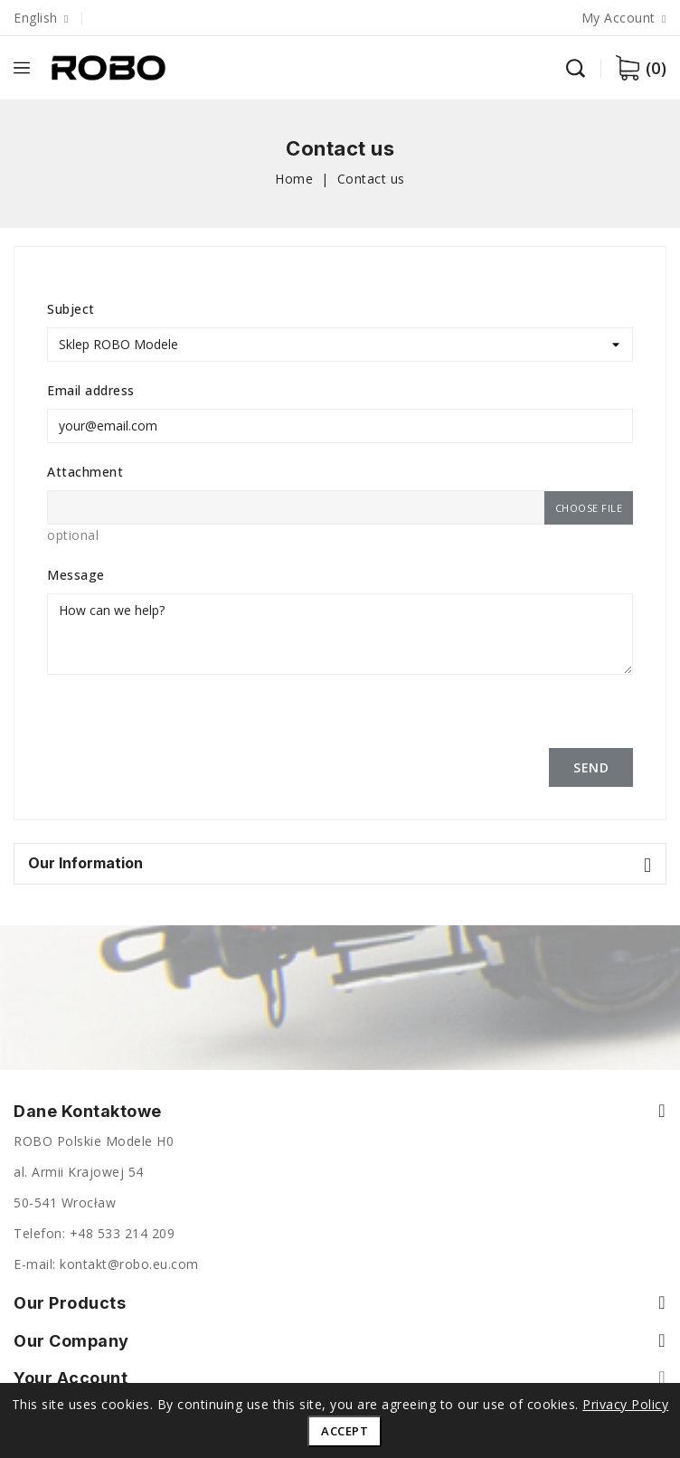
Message (76, 574)
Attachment (85, 471)
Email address (91, 390)
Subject (71, 308)
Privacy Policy (625, 1404)
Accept (344, 1431)
